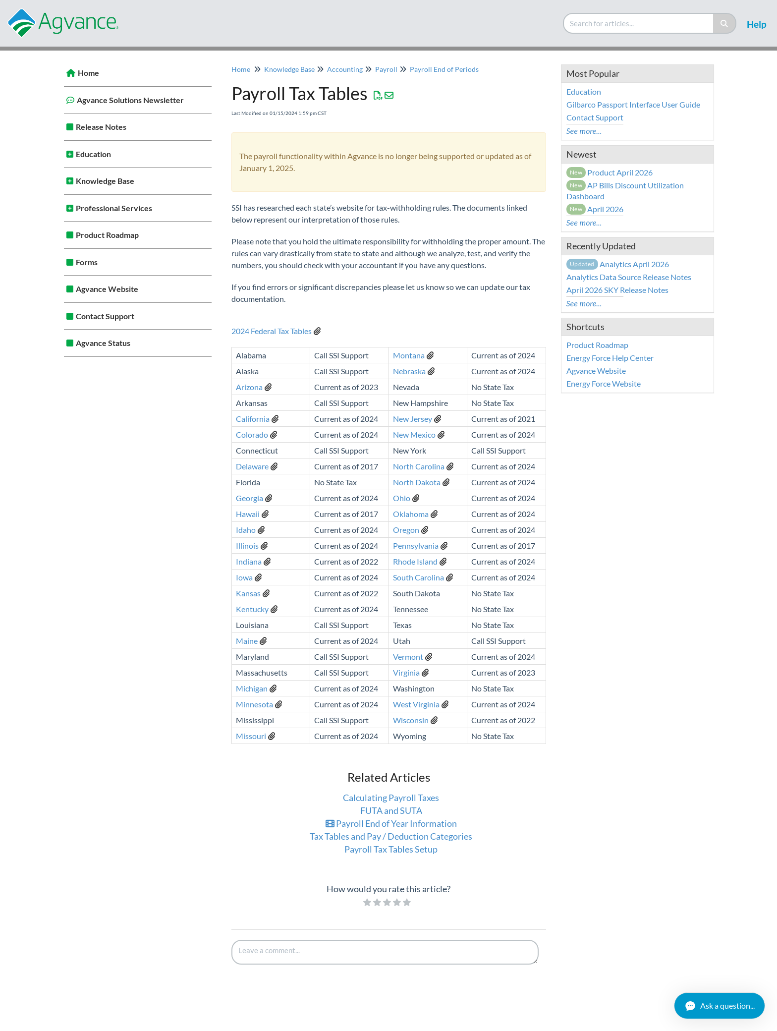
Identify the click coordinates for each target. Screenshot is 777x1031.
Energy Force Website (603, 383)
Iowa (244, 577)
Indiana (249, 561)
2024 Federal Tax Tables (271, 331)
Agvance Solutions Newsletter (130, 100)
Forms (87, 262)
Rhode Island (415, 561)
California (253, 418)
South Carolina (418, 577)
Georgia (249, 498)
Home (88, 72)
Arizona (249, 387)
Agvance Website (107, 288)
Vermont (408, 656)
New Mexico (414, 434)
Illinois (247, 545)
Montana (409, 355)
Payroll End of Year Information (391, 823)
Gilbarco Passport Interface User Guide (633, 104)
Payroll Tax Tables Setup (391, 849)
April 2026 (595, 209)
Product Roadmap (107, 234)
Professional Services (114, 208)
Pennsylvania (416, 545)
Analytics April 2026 (617, 264)
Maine (247, 640)
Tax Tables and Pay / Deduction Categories (391, 836)
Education (93, 154)
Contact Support (105, 316)
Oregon (406, 529)
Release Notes (101, 126)
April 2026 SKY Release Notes (617, 289)
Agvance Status (103, 342)
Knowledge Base (105, 180)
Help (757, 24)
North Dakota (417, 482)
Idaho (246, 529)
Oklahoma (411, 513)
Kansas (248, 593)
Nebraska (409, 371)
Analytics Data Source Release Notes (628, 277)
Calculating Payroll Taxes (391, 797)
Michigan (252, 688)
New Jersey (412, 418)
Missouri (251, 736)
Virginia (406, 672)
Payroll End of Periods (444, 69)
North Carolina (418, 466)
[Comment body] (385, 952)
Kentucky (252, 609)
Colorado (252, 434)
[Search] (724, 23)
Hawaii (248, 513)
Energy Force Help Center (610, 357)
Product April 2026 (609, 172)
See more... (584, 130)
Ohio (401, 498)
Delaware (252, 466)
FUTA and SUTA (391, 810)
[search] (639, 23)
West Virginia (416, 704)
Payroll (386, 69)
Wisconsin (411, 720)
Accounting (345, 69)
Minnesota (254, 704)
